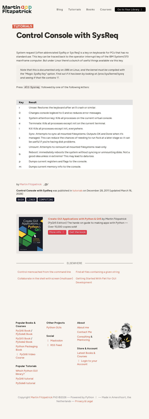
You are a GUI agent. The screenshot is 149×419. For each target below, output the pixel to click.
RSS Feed (54, 345)
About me (83, 327)
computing (46, 199)
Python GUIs (53, 327)
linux (31, 199)
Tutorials (74, 9)
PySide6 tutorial (25, 383)
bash (21, 199)
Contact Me (84, 332)
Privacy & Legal (84, 401)
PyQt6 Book (23, 330)
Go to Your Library (130, 9)
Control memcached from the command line (44, 272)
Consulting (83, 336)
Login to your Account (87, 362)
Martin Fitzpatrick (30, 184)
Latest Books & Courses (86, 354)
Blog (60, 9)
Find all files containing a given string (97, 272)
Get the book (78, 232)
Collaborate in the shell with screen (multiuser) (45, 278)
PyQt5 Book (23, 338)
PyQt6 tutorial (24, 378)
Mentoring (83, 339)
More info (57, 232)
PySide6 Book (24, 334)
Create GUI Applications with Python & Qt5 (74, 218)
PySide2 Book (24, 341)
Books (90, 9)
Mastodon (54, 340)
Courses (106, 9)
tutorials (77, 190)
